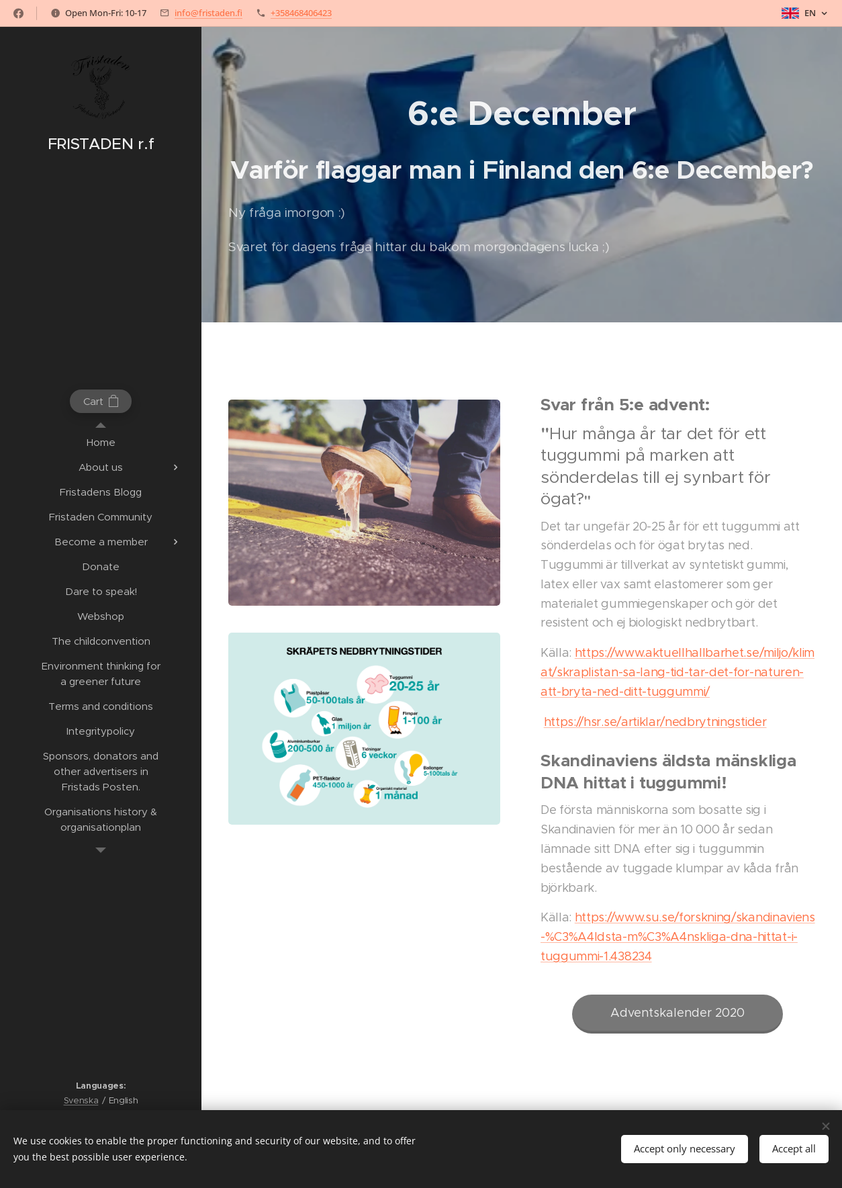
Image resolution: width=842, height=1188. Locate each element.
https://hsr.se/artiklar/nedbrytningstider (655, 722)
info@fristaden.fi (208, 13)
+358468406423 (301, 13)
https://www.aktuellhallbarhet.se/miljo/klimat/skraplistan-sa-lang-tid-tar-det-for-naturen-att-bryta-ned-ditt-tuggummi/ (677, 672)
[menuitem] (100, 442)
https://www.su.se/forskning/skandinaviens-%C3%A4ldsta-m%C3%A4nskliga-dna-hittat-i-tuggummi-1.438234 (678, 937)
